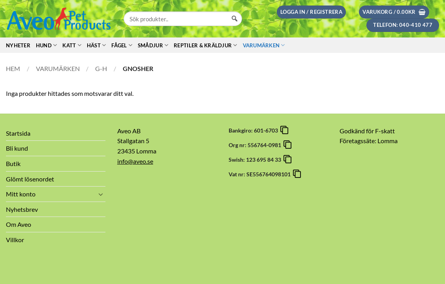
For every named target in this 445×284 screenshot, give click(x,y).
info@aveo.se (135, 161)
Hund (46, 45)
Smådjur (153, 45)
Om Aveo (18, 224)
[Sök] (234, 26)
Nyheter (18, 45)
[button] (311, 12)
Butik (13, 163)
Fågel (121, 45)
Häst (96, 45)
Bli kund (17, 148)
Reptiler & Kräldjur (205, 45)
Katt (71, 45)
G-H (101, 68)
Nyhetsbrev (22, 209)
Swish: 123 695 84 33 (256, 159)
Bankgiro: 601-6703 (254, 130)
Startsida (18, 133)
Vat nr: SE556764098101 (261, 174)
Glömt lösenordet (30, 179)
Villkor (15, 239)
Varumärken (264, 45)
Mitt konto (21, 194)
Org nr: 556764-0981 (256, 145)
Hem (13, 68)
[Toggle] (100, 194)
